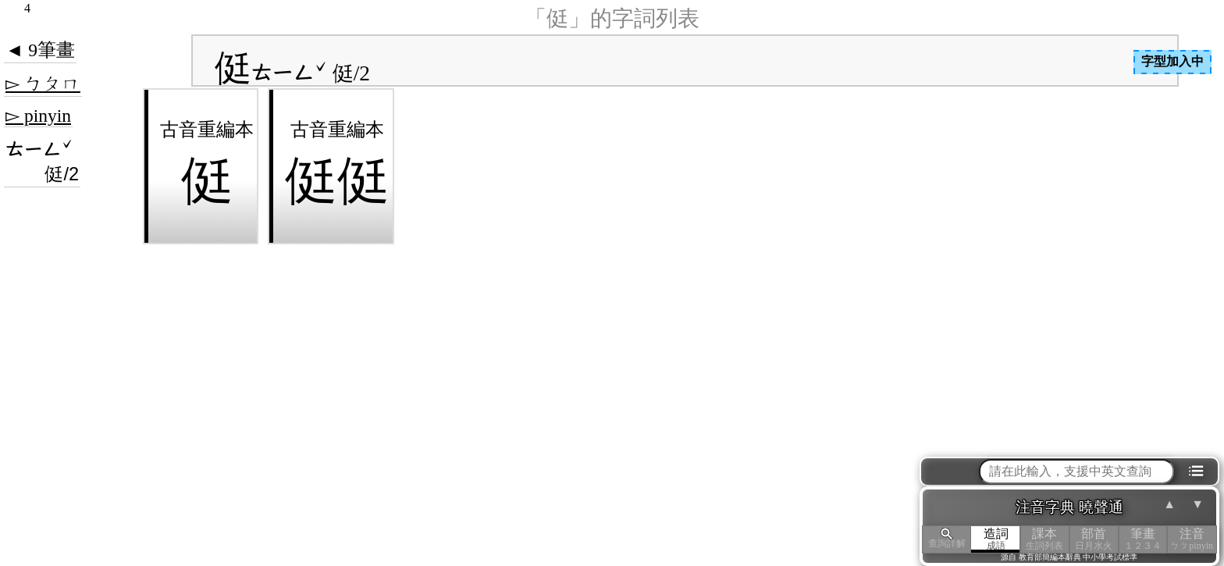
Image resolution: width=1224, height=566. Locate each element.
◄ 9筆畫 (40, 50)
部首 (1094, 539)
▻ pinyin (38, 115)
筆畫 (1143, 539)
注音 (1191, 539)
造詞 (995, 539)
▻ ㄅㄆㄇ (42, 83)
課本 (1044, 539)
